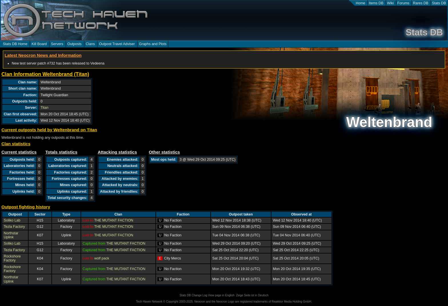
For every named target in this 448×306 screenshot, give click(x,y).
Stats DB (439, 3)
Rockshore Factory (12, 258)
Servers (57, 44)
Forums (403, 3)
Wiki (390, 3)
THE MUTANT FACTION (113, 220)
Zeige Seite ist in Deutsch (252, 295)
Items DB (376, 3)
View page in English (221, 295)
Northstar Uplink (11, 235)
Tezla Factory (14, 227)
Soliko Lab (12, 220)
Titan (44, 108)
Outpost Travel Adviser (117, 44)
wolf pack (101, 258)
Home (360, 3)
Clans (90, 44)
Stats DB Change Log (193, 295)
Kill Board (39, 44)
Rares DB (420, 3)
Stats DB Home (15, 44)
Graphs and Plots (152, 44)
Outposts (74, 44)
